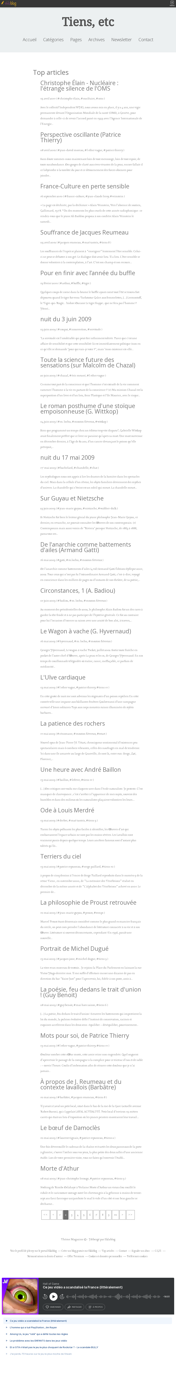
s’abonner (53, 1307)
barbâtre (65, 1097)
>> (130, 1215)
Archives (96, 39)
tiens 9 (92, 820)
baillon (64, 780)
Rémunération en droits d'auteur (45, 1256)
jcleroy (30, 1251)
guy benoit (66, 1005)
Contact (145, 39)
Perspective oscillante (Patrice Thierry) (80, 137)
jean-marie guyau (71, 508)
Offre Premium (75, 1256)
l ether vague (94, 150)
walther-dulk (108, 508)
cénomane (65, 734)
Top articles (108, 1251)
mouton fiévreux (84, 422)
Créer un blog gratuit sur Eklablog (79, 1251)
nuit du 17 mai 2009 (67, 457)
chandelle (82, 468)
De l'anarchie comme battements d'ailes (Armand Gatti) (85, 547)
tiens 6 (103, 1005)
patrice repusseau (70, 867)
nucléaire (89, 99)
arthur (66, 283)
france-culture (75, 196)
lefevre (76, 780)
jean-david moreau (71, 150)
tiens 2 (110, 1138)
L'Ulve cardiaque (62, 677)
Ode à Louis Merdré (67, 810)
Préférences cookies (137, 1256)
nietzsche (91, 508)
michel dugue (86, 959)
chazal (64, 376)
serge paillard (92, 867)
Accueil (29, 39)
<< (45, 1215)
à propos (95, 1307)
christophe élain (70, 99)
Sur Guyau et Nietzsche (72, 498)
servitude (95, 329)
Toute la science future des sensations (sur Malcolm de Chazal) (87, 362)
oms (100, 99)
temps (99, 913)
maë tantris (91, 242)
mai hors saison (85, 1005)
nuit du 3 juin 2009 (65, 319)
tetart (102, 734)
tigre (86, 283)
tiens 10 (108, 867)
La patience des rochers (72, 723)
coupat (64, 329)
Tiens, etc (88, 22)
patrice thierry (114, 150)
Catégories (53, 39)
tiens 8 (106, 242)
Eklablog (110, 1239)
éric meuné (79, 376)
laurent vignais (69, 1138)
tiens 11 (103, 687)
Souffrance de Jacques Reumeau (84, 232)
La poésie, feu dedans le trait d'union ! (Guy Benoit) (90, 992)
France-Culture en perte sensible (84, 186)
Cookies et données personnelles (105, 1256)
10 (115, 1215)
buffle (76, 283)
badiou (64, 601)
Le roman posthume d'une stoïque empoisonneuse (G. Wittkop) (87, 408)
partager (74, 1307)
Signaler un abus (141, 1251)
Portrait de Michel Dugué (74, 948)
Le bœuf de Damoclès (70, 1128)
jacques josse (67, 959)
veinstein (117, 196)
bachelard (66, 468)
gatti (62, 560)
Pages (76, 39)
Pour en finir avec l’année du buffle (87, 273)
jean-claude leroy (98, 196)
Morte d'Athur (59, 1168)
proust (89, 913)
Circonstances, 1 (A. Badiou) (77, 590)
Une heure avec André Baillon (80, 769)
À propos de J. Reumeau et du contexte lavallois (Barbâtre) (80, 1084)
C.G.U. (158, 1251)
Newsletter (121, 39)
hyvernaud (66, 641)
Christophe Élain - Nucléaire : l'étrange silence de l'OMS (79, 85)
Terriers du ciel (60, 856)
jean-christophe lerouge (74, 1179)
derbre (63, 820)
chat (94, 468)
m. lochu (65, 422)
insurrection (78, 329)
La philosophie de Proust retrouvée (88, 902)
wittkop (102, 422)
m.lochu (73, 560)
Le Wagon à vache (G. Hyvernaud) (85, 631)
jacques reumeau (70, 242)
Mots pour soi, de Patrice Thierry (84, 1035)
